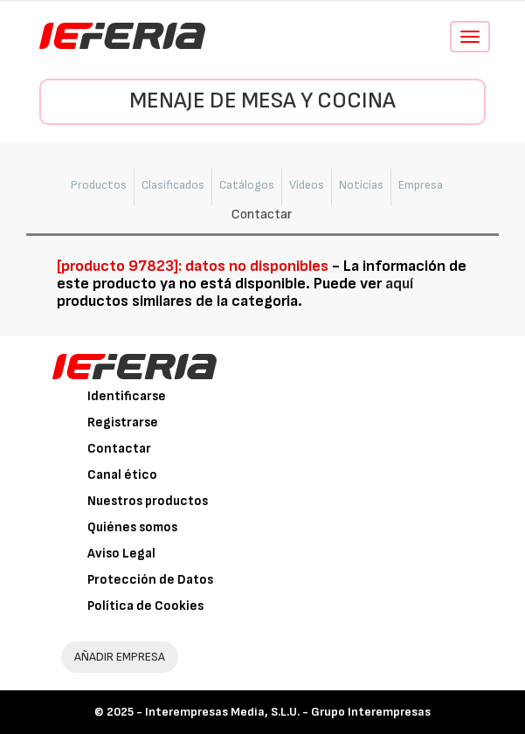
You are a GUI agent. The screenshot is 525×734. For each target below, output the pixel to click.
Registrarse (122, 422)
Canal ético (122, 475)
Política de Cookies (145, 606)
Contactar (119, 448)
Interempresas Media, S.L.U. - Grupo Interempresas (288, 711)
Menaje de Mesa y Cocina (262, 100)
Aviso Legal (121, 553)
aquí (399, 283)
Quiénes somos (132, 527)
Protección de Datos (150, 579)
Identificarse (126, 396)
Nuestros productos (147, 501)
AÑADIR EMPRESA (119, 656)
